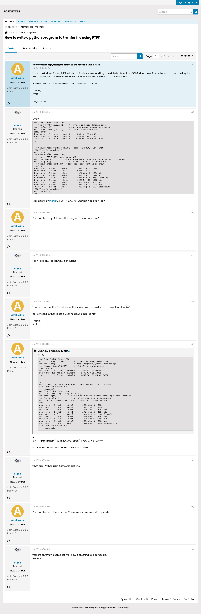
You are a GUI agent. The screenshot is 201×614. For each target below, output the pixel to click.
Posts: (10, 91)
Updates (56, 21)
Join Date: (13, 88)
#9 (192, 549)
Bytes (124, 599)
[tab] (11, 48)
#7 (192, 460)
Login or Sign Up (187, 2)
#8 (192, 506)
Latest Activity (29, 48)
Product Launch (38, 21)
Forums (9, 21)
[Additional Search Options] (191, 11)
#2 (192, 112)
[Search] (175, 11)
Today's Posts (12, 26)
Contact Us (142, 599)
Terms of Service (171, 599)
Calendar (39, 26)
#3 (192, 212)
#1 (193, 64)
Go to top (189, 599)
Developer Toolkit (75, 21)
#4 (192, 255)
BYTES (21, 21)
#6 (192, 344)
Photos (47, 48)
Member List (27, 26)
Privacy (155, 599)
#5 (192, 301)
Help (131, 599)
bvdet (52, 200)
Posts (11, 48)
